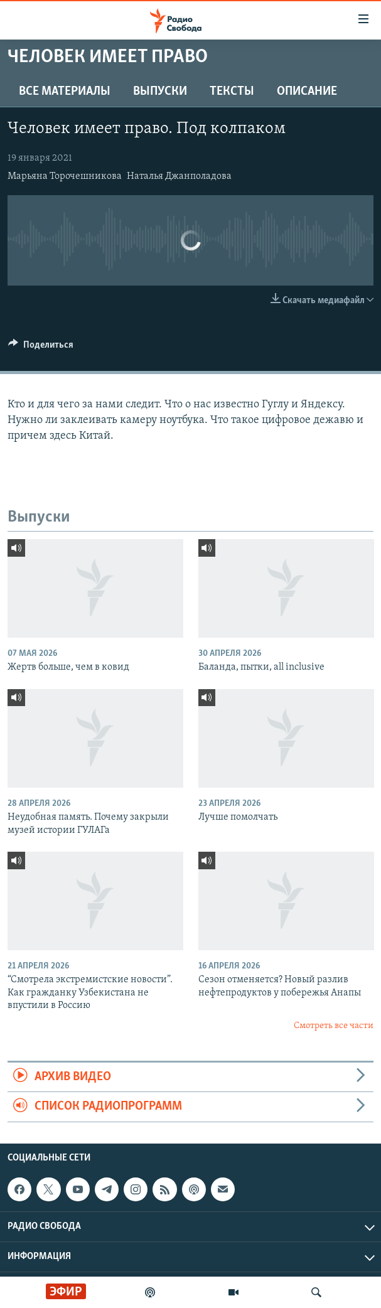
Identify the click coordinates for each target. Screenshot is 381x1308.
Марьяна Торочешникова (65, 176)
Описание (307, 91)
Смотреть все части (333, 1026)
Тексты (232, 91)
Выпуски (160, 91)
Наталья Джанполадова (179, 176)
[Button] (40, 348)
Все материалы (64, 91)
